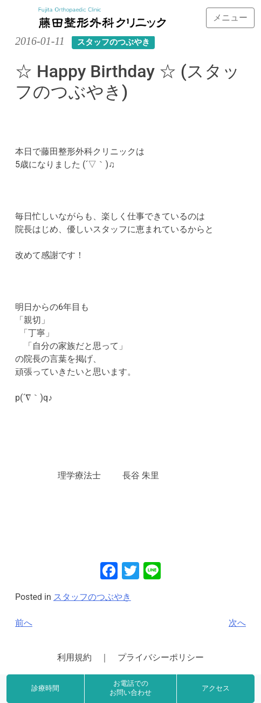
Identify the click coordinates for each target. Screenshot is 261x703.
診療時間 (45, 688)
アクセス (216, 688)
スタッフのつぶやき (92, 597)
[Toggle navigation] (230, 18)
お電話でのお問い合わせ (130, 688)
